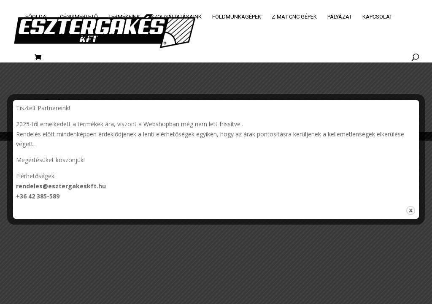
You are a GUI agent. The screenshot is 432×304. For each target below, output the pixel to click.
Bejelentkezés (45, 37)
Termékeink (124, 17)
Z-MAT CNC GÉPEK (294, 17)
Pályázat (339, 17)
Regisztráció (95, 37)
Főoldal (37, 17)
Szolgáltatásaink (176, 17)
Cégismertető (79, 17)
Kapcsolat (377, 17)
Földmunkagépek (236, 17)
